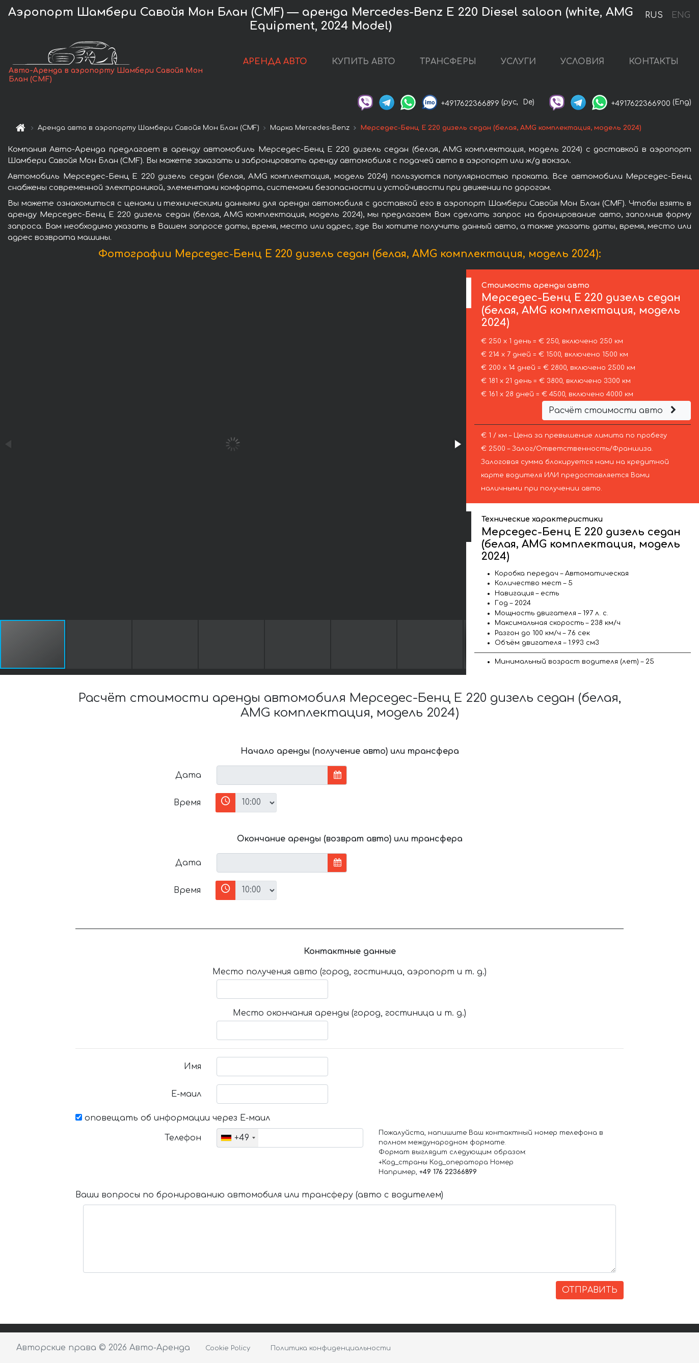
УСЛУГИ (518, 61)
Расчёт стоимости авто (614, 410)
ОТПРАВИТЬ (589, 1290)
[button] (457, 444)
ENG (680, 15)
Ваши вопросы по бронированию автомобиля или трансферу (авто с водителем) (259, 1195)
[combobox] (237, 1138)
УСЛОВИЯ (582, 61)
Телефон (183, 1137)
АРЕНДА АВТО (275, 61)
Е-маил (186, 1094)
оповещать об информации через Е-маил (172, 1118)
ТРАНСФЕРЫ (448, 61)
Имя (192, 1066)
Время (187, 802)
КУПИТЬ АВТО (363, 61)
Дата (188, 775)
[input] (272, 775)
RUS (654, 15)
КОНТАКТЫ (654, 61)
